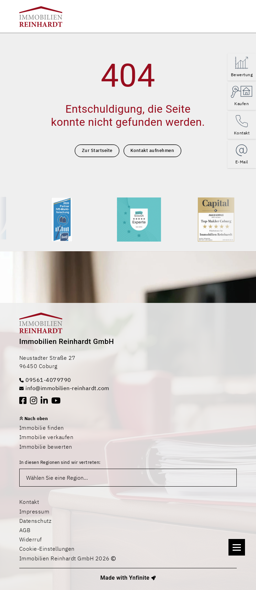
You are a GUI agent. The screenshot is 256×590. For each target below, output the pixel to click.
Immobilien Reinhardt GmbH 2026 (67, 558)
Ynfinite (139, 577)
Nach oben (33, 418)
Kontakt (29, 501)
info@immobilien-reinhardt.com (64, 388)
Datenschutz (35, 520)
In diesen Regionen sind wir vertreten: (60, 462)
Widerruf (30, 539)
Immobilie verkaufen (46, 437)
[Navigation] (237, 547)
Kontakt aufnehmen (152, 150)
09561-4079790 (45, 379)
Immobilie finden (41, 427)
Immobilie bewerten (45, 446)
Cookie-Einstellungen (47, 548)
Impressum (34, 511)
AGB (25, 530)
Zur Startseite (97, 150)
